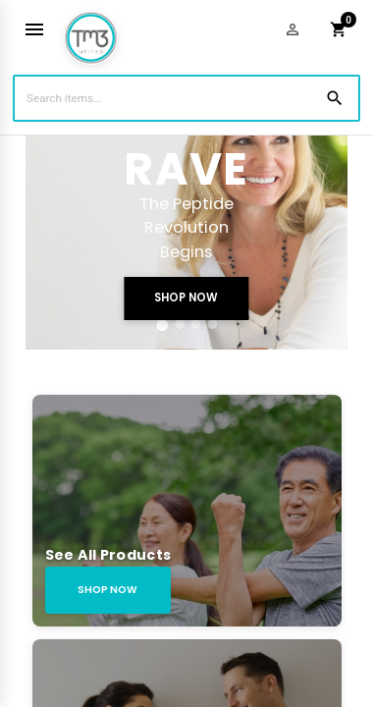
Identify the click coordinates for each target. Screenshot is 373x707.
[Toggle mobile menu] (34, 29)
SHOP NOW (186, 297)
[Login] (292, 29)
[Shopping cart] (338, 29)
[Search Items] (186, 98)
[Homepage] (91, 30)
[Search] (334, 98)
